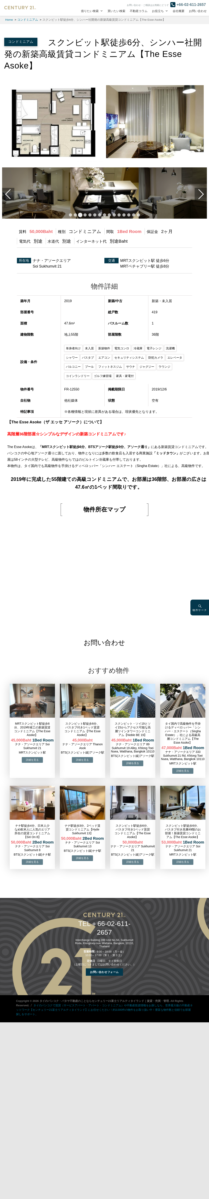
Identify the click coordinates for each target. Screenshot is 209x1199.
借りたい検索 (90, 11)
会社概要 (178, 11)
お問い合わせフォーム (104, 971)
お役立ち (158, 11)
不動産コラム (139, 11)
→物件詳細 (32, 759)
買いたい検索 (116, 11)
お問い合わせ (198, 11)
